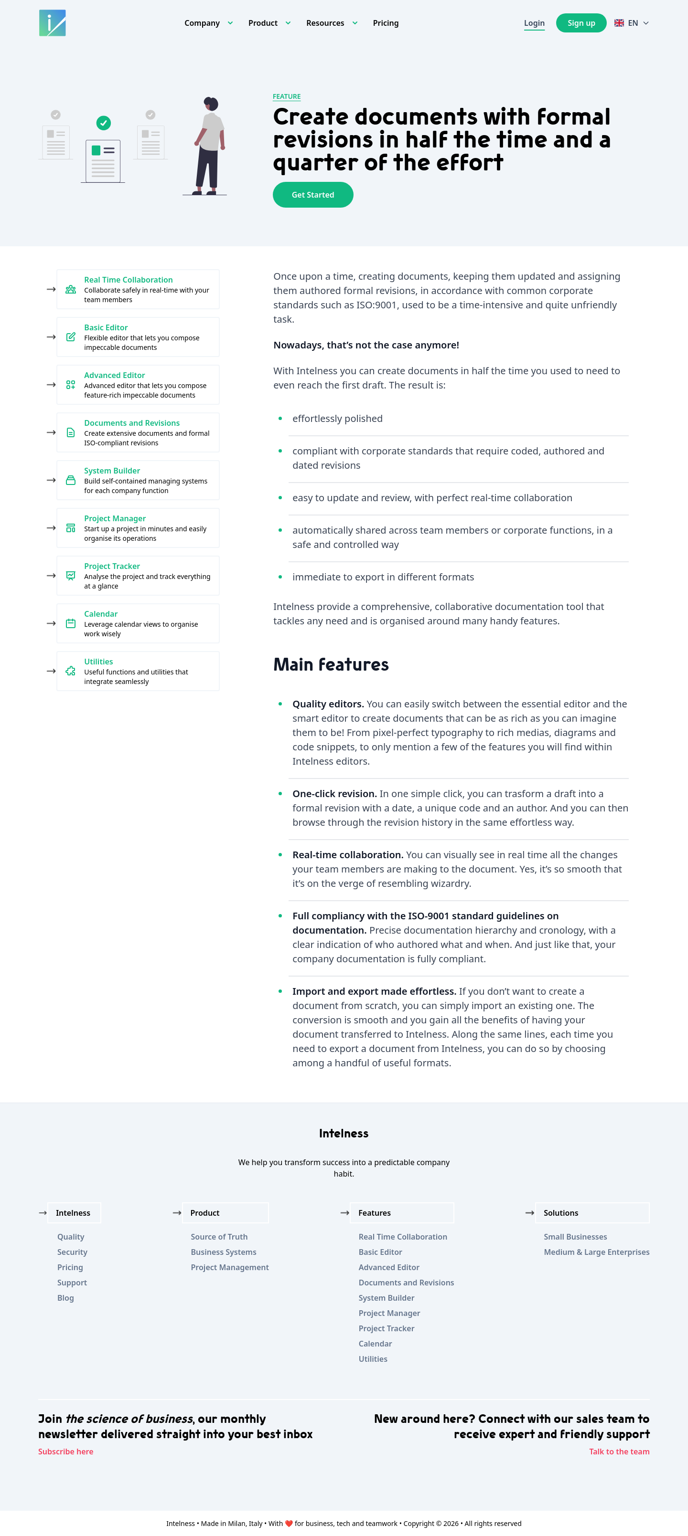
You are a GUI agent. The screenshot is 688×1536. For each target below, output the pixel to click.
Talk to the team (619, 1451)
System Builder (387, 1298)
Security (72, 1252)
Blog (65, 1298)
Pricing (386, 23)
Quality (70, 1236)
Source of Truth (219, 1236)
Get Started (313, 194)
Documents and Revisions (406, 1282)
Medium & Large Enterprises (597, 1252)
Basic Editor (380, 1252)
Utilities (373, 1359)
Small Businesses (575, 1236)
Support (72, 1282)
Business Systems (224, 1252)
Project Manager (389, 1313)
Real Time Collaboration (403, 1236)
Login (534, 23)
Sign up (581, 23)
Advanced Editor (389, 1267)
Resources (325, 23)
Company (202, 23)
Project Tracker (387, 1328)
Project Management (230, 1267)
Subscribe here (66, 1451)
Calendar (375, 1343)
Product (263, 23)
